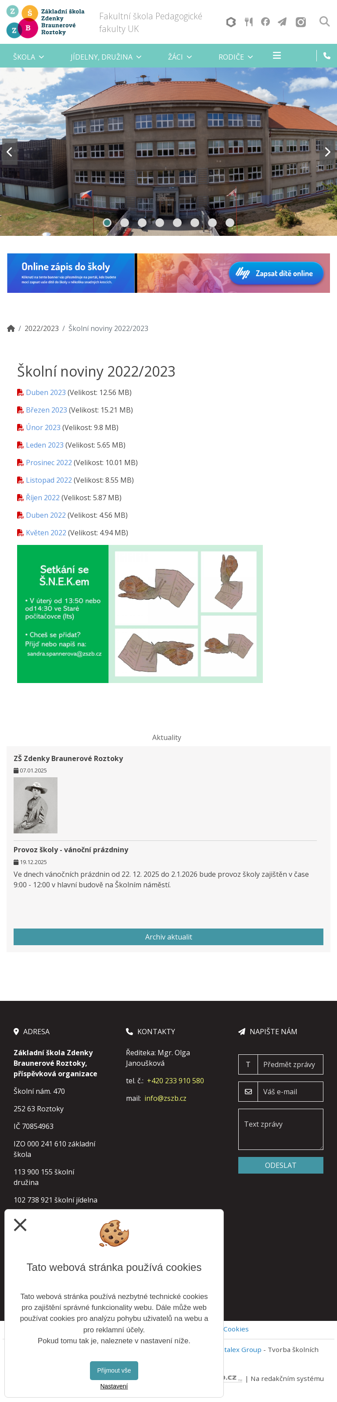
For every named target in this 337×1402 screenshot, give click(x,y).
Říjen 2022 (43, 497)
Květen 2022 (46, 532)
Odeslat (281, 1165)
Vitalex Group (240, 1349)
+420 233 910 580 (175, 1080)
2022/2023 (42, 328)
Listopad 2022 (49, 480)
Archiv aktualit (168, 937)
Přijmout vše (114, 1370)
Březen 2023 (46, 410)
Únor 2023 (43, 427)
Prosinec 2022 (49, 462)
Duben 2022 (46, 515)
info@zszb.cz (165, 1098)
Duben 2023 (46, 392)
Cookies (236, 1328)
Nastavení (114, 1386)
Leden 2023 (45, 445)
